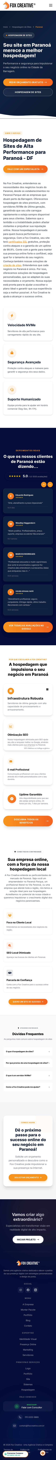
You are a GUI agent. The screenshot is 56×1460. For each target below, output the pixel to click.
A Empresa (28, 1304)
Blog (28, 1320)
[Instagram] (20, 1290)
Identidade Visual (28, 1339)
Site (28, 1379)
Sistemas (28, 1384)
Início (5, 27)
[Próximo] (50, 484)
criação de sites (12, 265)
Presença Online (28, 1344)
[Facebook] (28, 1290)
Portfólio (28, 1315)
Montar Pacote (28, 1309)
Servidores (28, 1355)
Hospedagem (28, 1389)
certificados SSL (17, 241)
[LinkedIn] (35, 1290)
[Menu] (51, 5)
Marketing (28, 1349)
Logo (28, 1368)
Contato (28, 1325)
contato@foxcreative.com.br (31, 1426)
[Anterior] (43, 484)
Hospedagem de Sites (21, 27)
